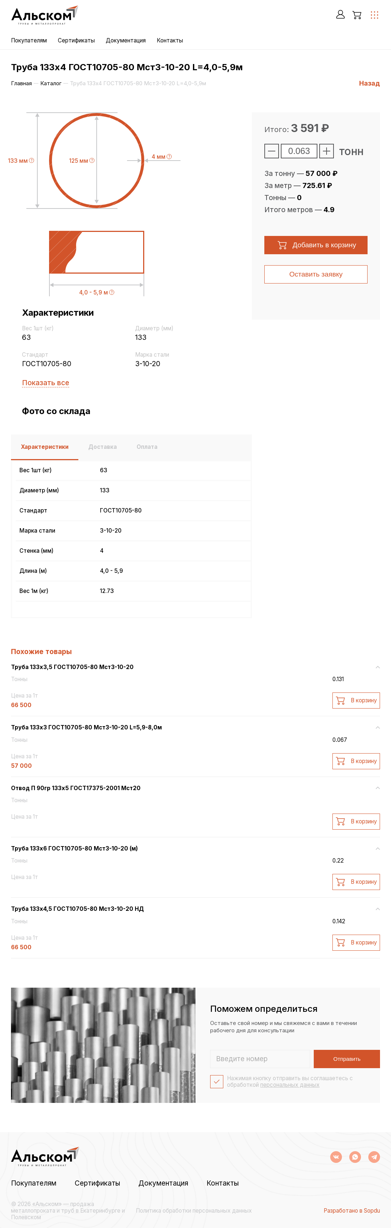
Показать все (45, 383)
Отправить (347, 1059)
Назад (369, 83)
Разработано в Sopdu (352, 1211)
